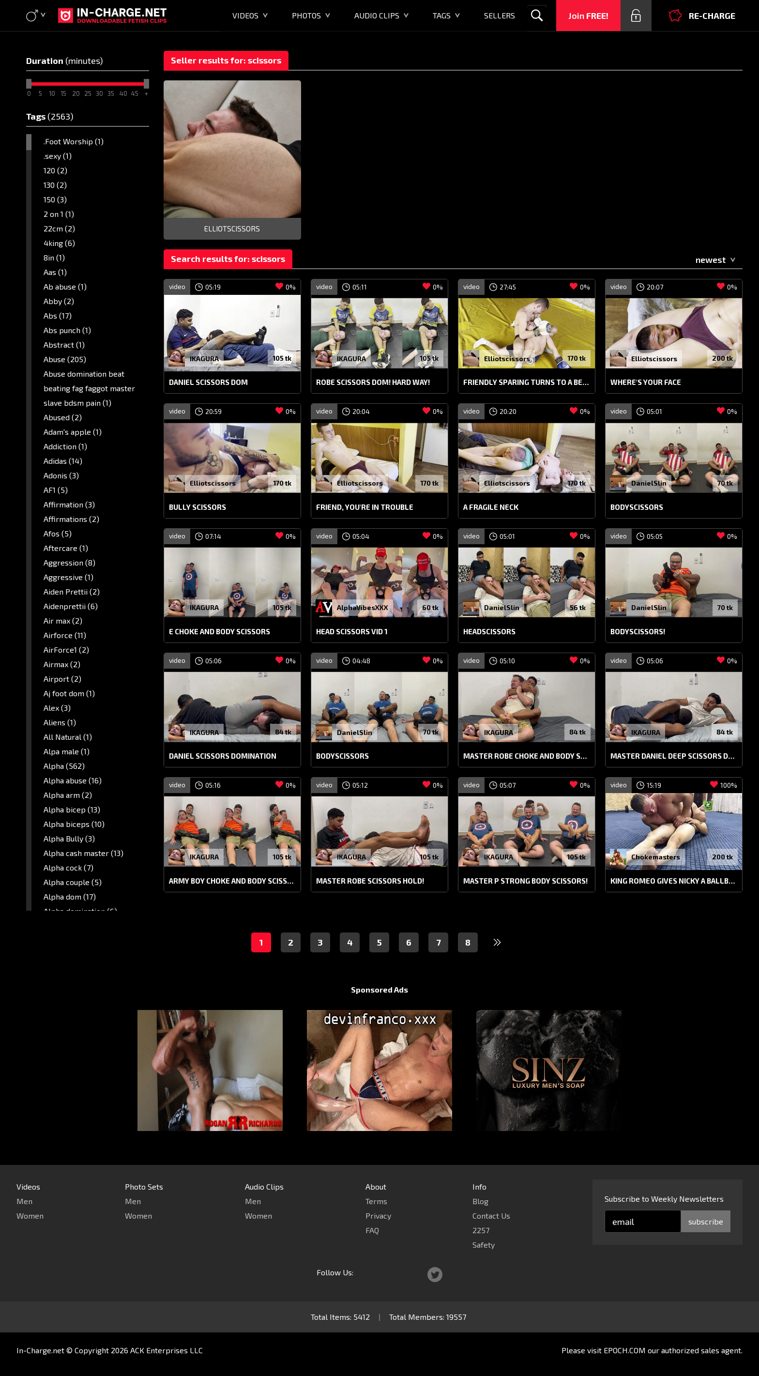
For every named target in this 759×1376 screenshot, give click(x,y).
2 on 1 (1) (59, 213)
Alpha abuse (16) (73, 780)
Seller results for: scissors (226, 60)
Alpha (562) (64, 765)
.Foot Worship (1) (74, 141)
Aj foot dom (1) (69, 693)
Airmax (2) (62, 664)
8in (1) (54, 257)
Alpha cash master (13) (83, 852)
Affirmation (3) (69, 504)
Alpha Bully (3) (69, 838)
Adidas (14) (63, 460)
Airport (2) (62, 678)
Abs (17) (58, 315)
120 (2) (55, 170)
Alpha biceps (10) (74, 823)
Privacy (378, 1215)
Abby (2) (59, 301)
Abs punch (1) (67, 330)
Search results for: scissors (228, 258)
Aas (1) (55, 271)
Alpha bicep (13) (72, 809)
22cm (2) (59, 228)
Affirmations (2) (71, 518)
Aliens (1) (60, 722)
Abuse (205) (65, 359)
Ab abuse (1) (65, 286)
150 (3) (55, 199)
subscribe (705, 1221)
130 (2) (55, 184)
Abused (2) (63, 417)
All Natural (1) (68, 736)
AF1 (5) (56, 489)
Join (588, 15)
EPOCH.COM (625, 1350)
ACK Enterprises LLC (166, 1350)
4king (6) (59, 242)
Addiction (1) (65, 446)
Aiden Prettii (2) (72, 591)
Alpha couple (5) (73, 882)
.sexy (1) (58, 155)
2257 (480, 1230)
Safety (483, 1244)
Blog (480, 1201)
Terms (376, 1201)
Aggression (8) (69, 562)
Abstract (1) (64, 344)
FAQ (372, 1230)
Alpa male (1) (67, 751)
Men (24, 1201)
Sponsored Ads (379, 989)
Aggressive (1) (68, 576)
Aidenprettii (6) (71, 606)
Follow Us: (335, 1272)
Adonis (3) (61, 475)
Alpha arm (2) (68, 794)
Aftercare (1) (66, 547)
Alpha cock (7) (68, 867)
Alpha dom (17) (70, 896)
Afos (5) (58, 533)
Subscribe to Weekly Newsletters (664, 1198)
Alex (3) (57, 707)
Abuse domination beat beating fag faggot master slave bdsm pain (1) (89, 388)
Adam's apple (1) (73, 431)
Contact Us (491, 1215)
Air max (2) (63, 620)
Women (30, 1215)
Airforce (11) (65, 635)
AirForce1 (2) (66, 649)
